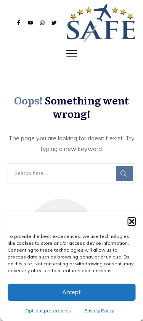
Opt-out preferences (48, 310)
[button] (131, 221)
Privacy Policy (99, 310)
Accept (71, 292)
